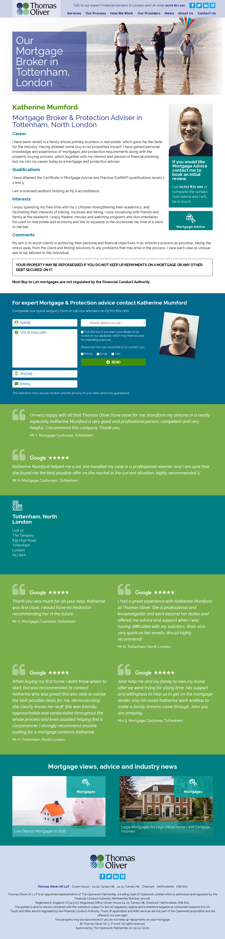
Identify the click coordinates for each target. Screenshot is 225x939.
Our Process (96, 13)
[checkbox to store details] (82, 332)
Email (102, 353)
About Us (185, 13)
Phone (86, 353)
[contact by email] (98, 354)
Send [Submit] (116, 363)
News (169, 13)
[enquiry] (44, 348)
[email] (44, 384)
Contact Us (207, 13)
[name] (44, 323)
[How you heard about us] (113, 323)
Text (115, 353)
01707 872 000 (174, 5)
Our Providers (149, 13)
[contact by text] (112, 354)
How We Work (121, 13)
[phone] (44, 374)
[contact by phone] (82, 354)
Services (74, 13)
